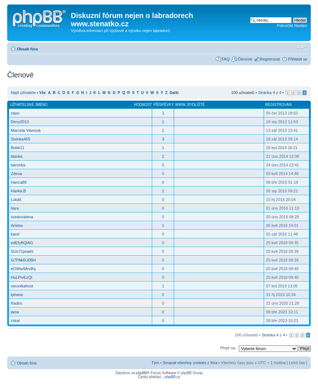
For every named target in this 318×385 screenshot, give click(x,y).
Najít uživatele (23, 92)
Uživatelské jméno (28, 105)
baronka (18, 165)
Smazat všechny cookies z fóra (190, 363)
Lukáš (16, 199)
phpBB (141, 373)
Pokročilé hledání (292, 25)
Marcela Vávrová (26, 130)
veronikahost (22, 286)
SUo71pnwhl (22, 251)
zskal (15, 320)
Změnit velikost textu (302, 47)
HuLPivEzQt (21, 277)
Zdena (16, 173)
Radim (16, 303)
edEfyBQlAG (22, 243)
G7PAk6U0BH (23, 260)
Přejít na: (228, 348)
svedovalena (22, 217)
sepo (15, 113)
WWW (180, 105)
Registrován (278, 105)
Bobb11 (17, 148)
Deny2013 (20, 122)
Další (174, 93)
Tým (155, 363)
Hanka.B (18, 191)
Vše (42, 93)
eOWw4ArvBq (23, 269)
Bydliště (196, 105)
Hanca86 (19, 182)
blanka (16, 156)
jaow (15, 312)
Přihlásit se (297, 59)
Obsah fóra (27, 49)
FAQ (226, 59)
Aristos (17, 225)
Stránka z (269, 92)
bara (15, 208)
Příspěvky (163, 105)
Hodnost (143, 105)
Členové (244, 59)
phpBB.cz (172, 377)
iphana (17, 294)
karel (15, 234)
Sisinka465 (20, 139)
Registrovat (270, 59)
